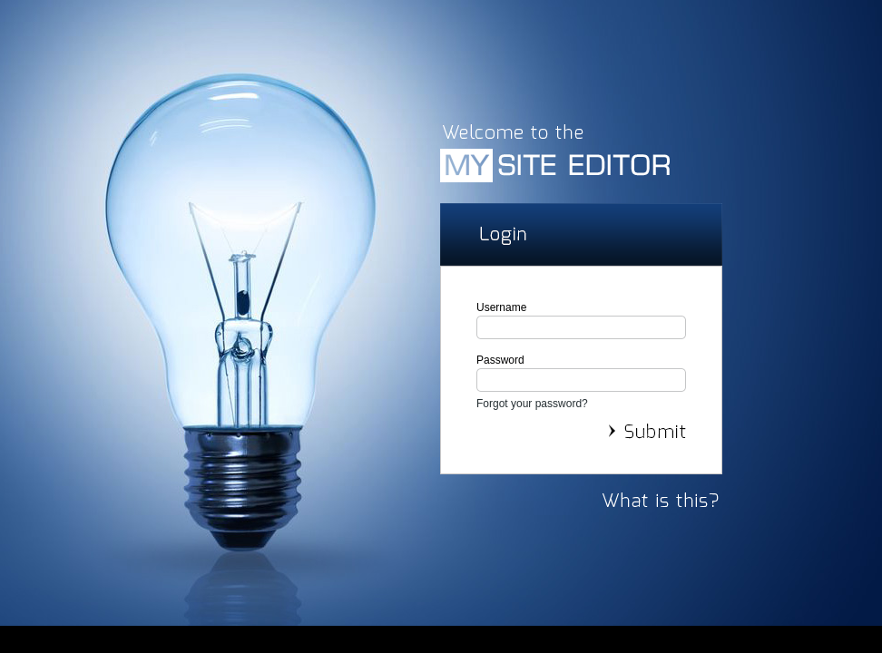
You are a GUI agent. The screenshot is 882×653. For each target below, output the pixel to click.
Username (501, 307)
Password (500, 360)
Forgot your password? (532, 403)
